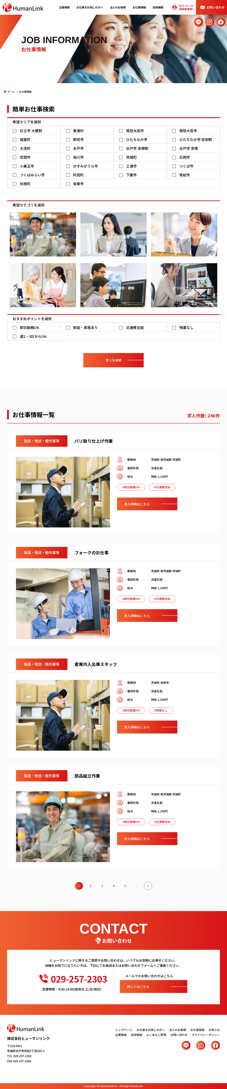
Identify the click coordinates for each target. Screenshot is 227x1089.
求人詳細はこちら (137, 504)
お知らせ (214, 1030)
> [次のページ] (148, 886)
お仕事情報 (139, 7)
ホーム (11, 91)
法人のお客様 (118, 7)
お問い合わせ (216, 7)
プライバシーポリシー (206, 1035)
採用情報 (158, 7)
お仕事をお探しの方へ (89, 7)
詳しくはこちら (138, 986)
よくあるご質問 (156, 1035)
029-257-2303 (73, 978)
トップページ (123, 1030)
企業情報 (64, 7)
